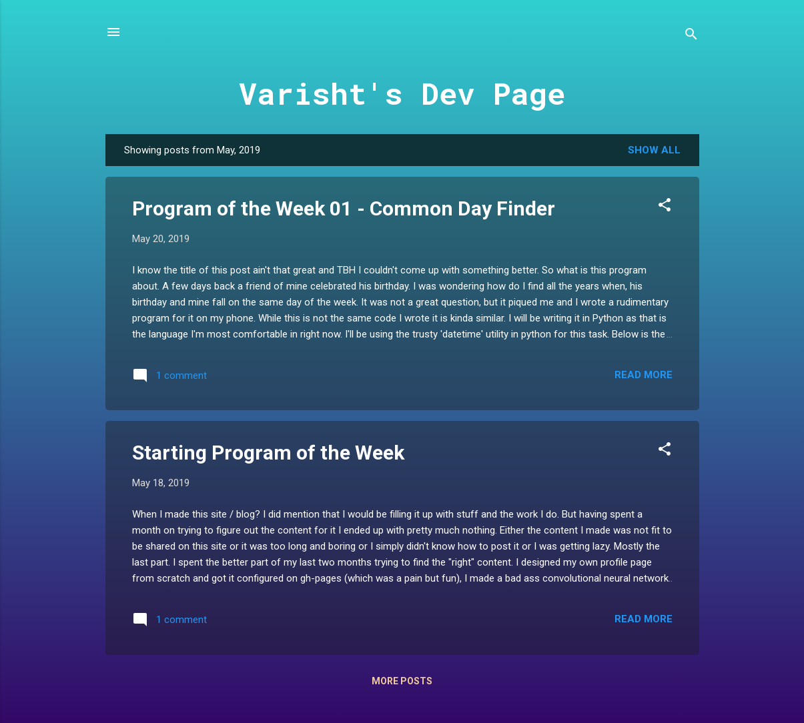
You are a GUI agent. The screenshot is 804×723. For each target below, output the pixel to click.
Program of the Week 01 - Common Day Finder (343, 208)
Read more (644, 375)
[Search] (691, 36)
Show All (654, 150)
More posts (402, 681)
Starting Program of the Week (268, 452)
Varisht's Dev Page (402, 93)
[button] (665, 207)
